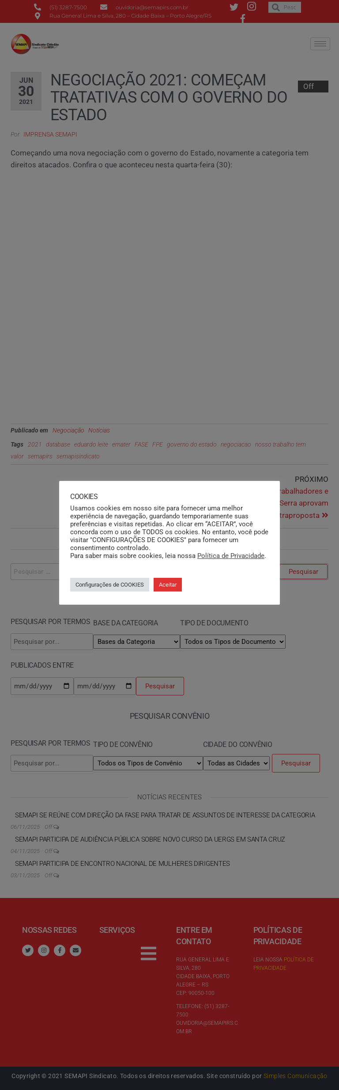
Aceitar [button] (168, 584)
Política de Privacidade (230, 556)
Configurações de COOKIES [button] (109, 584)
